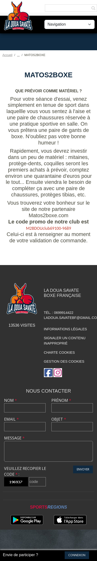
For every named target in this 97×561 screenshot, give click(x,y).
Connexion (76, 555)
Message (14, 438)
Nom (10, 400)
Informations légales (65, 329)
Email (11, 419)
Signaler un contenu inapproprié (65, 340)
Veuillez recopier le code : (25, 471)
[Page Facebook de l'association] (48, 372)
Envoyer (83, 469)
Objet (58, 419)
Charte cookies (59, 352)
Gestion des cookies (64, 361)
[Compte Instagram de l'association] (57, 372)
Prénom (61, 400)
